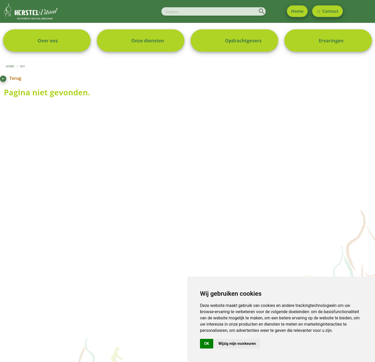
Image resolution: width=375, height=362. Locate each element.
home (10, 66)
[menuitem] (47, 40)
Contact (328, 11)
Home (297, 11)
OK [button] (206, 343)
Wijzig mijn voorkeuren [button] (237, 343)
